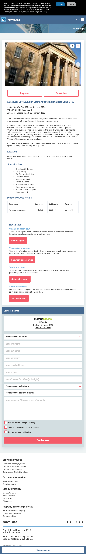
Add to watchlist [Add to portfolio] (18, 298)
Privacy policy (7, 501)
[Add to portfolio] (78, 46)
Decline (71, 4)
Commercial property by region (14, 463)
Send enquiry (43, 440)
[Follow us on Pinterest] (79, 521)
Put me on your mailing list (19, 432)
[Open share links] (72, 46)
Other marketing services (12, 513)
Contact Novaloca (9, 493)
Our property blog (9, 516)
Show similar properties (22, 259)
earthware (19, 545)
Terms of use (7, 498)
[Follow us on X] (70, 521)
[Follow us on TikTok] (82, 521)
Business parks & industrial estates (15, 472)
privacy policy (42, 12)
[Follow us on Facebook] (73, 521)
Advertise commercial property (14, 510)
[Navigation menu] (83, 19)
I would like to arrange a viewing (21, 422)
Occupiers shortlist (9, 484)
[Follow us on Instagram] (76, 521)
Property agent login (10, 481)
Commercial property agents (13, 469)
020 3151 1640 (43, 327)
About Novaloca (9, 495)
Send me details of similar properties (23, 427)
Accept (60, 4)
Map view (24, 93)
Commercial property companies (14, 466)
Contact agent (43, 549)
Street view (61, 93)
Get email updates (19, 279)
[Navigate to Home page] (10, 19)
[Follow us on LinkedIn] (67, 521)
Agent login (79, 28)
